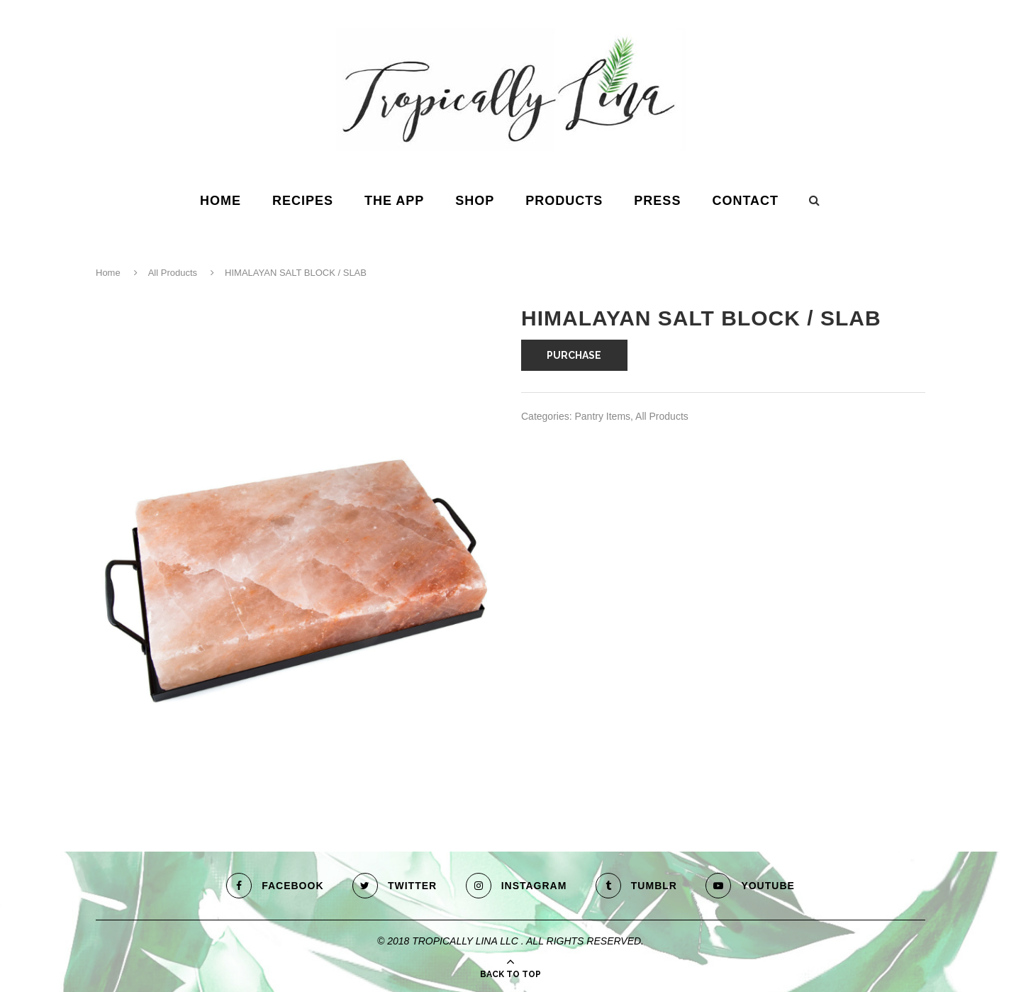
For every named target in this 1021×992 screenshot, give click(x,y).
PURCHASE (574, 355)
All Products (172, 272)
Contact (745, 201)
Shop (474, 201)
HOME (220, 201)
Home (108, 272)
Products (564, 201)
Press (657, 201)
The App (394, 201)
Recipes (302, 201)
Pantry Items (602, 416)
